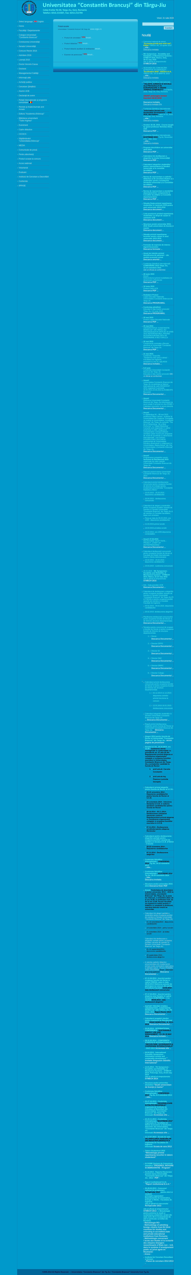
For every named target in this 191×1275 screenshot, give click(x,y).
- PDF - (156, 1178)
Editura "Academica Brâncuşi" (31, 114)
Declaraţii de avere (27, 95)
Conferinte (23, 181)
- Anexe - (147, 1254)
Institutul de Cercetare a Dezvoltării (34, 177)
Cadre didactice (25, 129)
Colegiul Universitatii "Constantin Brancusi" (28, 36)
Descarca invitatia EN (152, 104)
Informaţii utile (25, 78)
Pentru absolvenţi (26, 154)
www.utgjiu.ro (96, 29)
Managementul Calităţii (28, 73)
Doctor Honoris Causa (28, 64)
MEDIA (22, 145)
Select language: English (31, 21)
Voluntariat (23, 168)
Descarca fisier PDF (158, 886)
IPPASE (22, 186)
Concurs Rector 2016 (28, 51)
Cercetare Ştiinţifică (27, 86)
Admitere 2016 (25, 55)
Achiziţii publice (25, 82)
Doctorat (22, 69)
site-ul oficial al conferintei (154, 270)
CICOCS (22, 134)
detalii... (89, 37)
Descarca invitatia (151, 50)
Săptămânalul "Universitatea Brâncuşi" (29, 139)
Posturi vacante (63, 26)
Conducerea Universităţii (29, 42)
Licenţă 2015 (24, 60)
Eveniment (23, 125)
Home (21, 26)
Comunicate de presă (28, 150)
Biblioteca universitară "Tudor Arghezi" (28, 119)
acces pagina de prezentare (158, 741)
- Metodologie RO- (151, 1223)
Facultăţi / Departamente (29, 30)
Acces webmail (25, 163)
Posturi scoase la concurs (30, 159)
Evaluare (22, 172)
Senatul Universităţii (27, 46)
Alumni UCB (24, 91)
